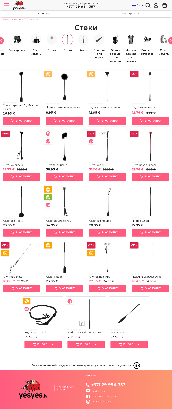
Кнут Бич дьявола (143, 107)
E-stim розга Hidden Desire (84, 332)
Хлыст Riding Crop (100, 220)
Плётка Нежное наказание (63, 107)
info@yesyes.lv (99, 391)
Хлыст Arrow (118, 332)
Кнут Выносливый (100, 276)
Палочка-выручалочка (146, 276)
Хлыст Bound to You (58, 220)
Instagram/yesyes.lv (98, 401)
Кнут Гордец (97, 165)
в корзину (21, 120)
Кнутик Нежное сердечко (105, 107)
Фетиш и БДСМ (22, 19)
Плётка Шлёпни (142, 220)
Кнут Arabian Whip (35, 332)
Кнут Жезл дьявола (144, 165)
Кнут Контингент (56, 165)
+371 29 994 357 (81, 6)
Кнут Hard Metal (13, 276)
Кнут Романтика (13, 165)
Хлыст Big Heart (13, 220)
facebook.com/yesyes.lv (101, 396)
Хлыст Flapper (55, 276)
